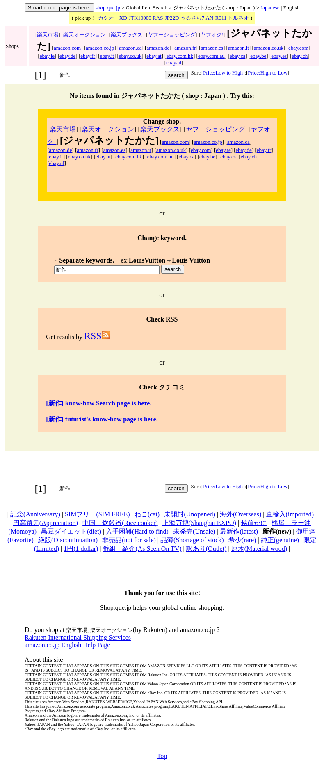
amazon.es (212, 48)
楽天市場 (47, 35)
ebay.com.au (211, 56)
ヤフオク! (212, 35)
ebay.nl (173, 62)
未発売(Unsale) (194, 531)
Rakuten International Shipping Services (78, 637)
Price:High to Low (267, 73)
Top (162, 755)
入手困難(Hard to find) (137, 531)
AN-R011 (215, 18)
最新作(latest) (239, 531)
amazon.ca (130, 48)
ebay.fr (87, 56)
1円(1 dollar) (81, 548)
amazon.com (67, 48)
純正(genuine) (280, 540)
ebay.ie (47, 56)
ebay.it (107, 56)
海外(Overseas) (240, 514)
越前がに (254, 522)
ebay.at (153, 56)
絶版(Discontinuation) (68, 540)
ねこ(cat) (147, 514)
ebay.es (279, 56)
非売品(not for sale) (129, 540)
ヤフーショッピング (172, 35)
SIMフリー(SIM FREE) (97, 514)
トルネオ (238, 18)
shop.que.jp (108, 8)
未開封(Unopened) (189, 514)
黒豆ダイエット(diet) (71, 531)
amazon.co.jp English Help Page (67, 644)
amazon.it (238, 48)
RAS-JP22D (166, 18)
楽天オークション (84, 35)
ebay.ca (238, 56)
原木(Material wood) (259, 548)
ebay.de (67, 56)
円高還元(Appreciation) (45, 522)
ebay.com (298, 48)
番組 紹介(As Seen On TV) (142, 548)
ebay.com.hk (179, 56)
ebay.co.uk (130, 56)
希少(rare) (242, 540)
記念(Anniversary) (35, 514)
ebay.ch (300, 56)
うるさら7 (192, 18)
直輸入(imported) (290, 514)
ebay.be (258, 56)
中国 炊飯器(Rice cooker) (120, 522)
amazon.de (157, 48)
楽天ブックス (127, 35)
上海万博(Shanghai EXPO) (199, 522)
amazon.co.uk (268, 48)
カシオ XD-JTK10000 (124, 18)
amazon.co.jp (100, 48)
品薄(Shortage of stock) (192, 540)
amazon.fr (185, 48)
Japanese (269, 8)
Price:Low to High (223, 73)
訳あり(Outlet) (206, 548)
